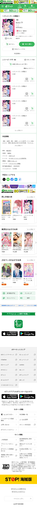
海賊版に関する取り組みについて (7, 455)
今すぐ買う (28, 44)
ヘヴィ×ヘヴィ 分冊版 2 (19, 86)
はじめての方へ (7, 414)
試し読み (9, 38)
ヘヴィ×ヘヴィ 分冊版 (14, 163)
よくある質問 (24, 419)
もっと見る (30, 197)
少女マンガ (12, 156)
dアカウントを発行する (18, 489)
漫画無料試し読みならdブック (8, 305)
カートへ (11, 44)
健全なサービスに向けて (26, 444)
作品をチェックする (19, 49)
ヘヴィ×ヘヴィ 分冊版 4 (19, 116)
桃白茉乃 (18, 22)
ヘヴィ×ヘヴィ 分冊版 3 (19, 101)
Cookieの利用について (26, 450)
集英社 (9, 153)
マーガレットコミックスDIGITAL (17, 158)
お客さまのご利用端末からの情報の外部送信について (26, 455)
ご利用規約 (4, 439)
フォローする (22, 23)
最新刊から (32, 68)
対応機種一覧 (24, 414)
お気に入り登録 (30, 59)
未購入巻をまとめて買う (20, 64)
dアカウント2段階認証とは (7, 450)
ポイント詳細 (20, 33)
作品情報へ (17, 53)
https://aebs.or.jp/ (17, 471)
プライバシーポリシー (7, 444)
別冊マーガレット (12, 161)
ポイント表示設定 (25, 424)
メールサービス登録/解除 (7, 419)
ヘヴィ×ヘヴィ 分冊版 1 (19, 71)
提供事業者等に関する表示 (26, 439)
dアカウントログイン (7, 430)
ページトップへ (18, 498)
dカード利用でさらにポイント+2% (23, 36)
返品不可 (18, 38)
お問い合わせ (5, 424)
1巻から (26, 68)
